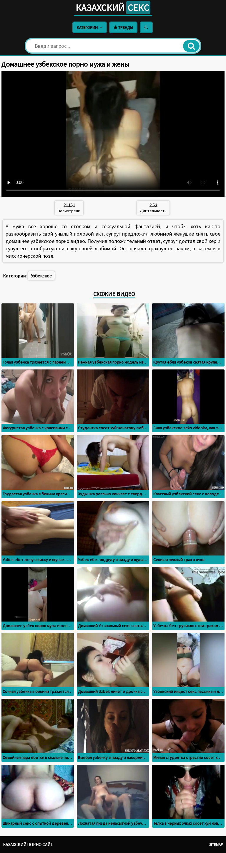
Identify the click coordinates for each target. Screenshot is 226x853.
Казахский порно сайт (28, 844)
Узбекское (41, 276)
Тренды (123, 27)
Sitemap (216, 844)
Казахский (113, 7)
